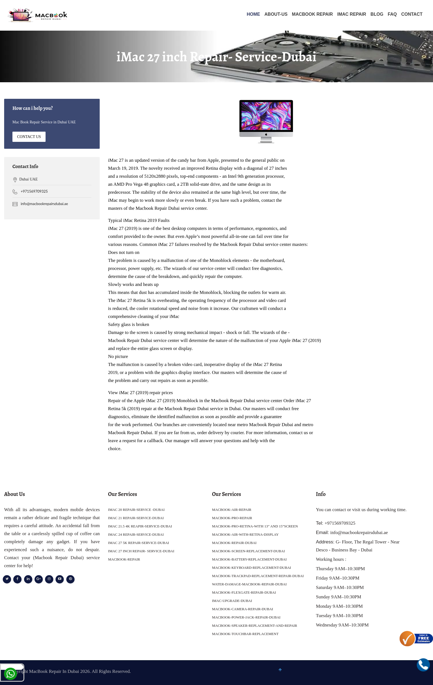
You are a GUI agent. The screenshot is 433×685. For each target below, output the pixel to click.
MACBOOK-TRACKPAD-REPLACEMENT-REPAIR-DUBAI (258, 576)
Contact (412, 14)
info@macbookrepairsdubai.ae (44, 204)
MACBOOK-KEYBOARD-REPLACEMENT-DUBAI (251, 567)
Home (253, 14)
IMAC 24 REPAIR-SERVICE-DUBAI (135, 534)
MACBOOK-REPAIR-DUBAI (234, 543)
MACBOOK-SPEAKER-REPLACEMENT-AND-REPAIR (254, 625)
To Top (415, 673)
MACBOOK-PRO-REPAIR (232, 518)
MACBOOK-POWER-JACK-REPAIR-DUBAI (246, 617)
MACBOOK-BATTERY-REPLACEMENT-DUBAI (249, 559)
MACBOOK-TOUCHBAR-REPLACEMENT (245, 634)
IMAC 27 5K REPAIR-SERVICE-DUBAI (138, 543)
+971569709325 (34, 191)
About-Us (276, 14)
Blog (377, 14)
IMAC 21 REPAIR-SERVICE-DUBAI (135, 518)
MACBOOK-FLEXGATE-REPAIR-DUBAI (244, 592)
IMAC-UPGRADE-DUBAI (232, 601)
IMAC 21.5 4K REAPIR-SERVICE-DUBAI (140, 526)
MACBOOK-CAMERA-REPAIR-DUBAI (242, 609)
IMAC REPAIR (351, 14)
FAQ (392, 14)
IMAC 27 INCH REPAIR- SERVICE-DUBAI (141, 551)
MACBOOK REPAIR (312, 14)
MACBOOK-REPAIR (124, 559)
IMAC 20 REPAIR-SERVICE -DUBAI (136, 510)
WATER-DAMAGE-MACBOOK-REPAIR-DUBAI (249, 584)
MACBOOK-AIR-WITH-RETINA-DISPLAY (245, 534)
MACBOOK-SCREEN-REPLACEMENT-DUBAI (248, 551)
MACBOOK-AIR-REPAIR (232, 510)
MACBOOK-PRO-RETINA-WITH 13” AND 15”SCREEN (255, 526)
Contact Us (29, 137)
